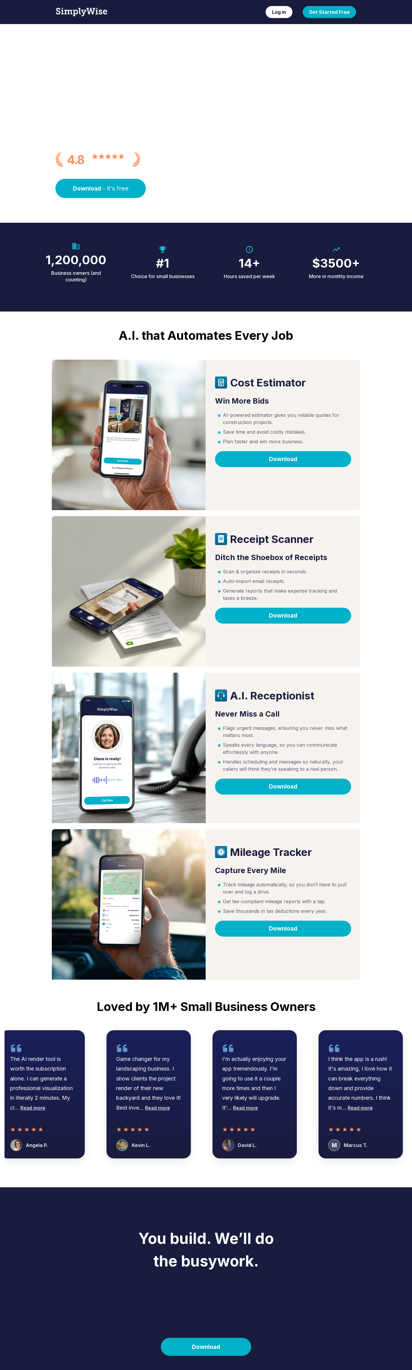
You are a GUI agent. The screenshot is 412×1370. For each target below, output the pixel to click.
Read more (36, 1108)
